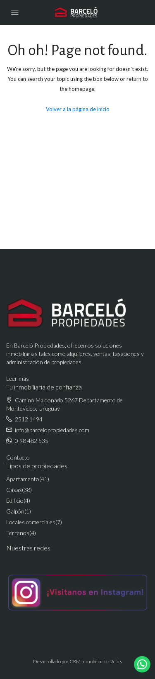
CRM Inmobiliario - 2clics (95, 661)
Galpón (15, 511)
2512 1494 (29, 419)
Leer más (17, 378)
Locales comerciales (30, 522)
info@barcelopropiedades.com (52, 429)
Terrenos (17, 532)
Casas (14, 489)
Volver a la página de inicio (78, 109)
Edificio (15, 500)
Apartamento (22, 478)
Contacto (18, 457)
